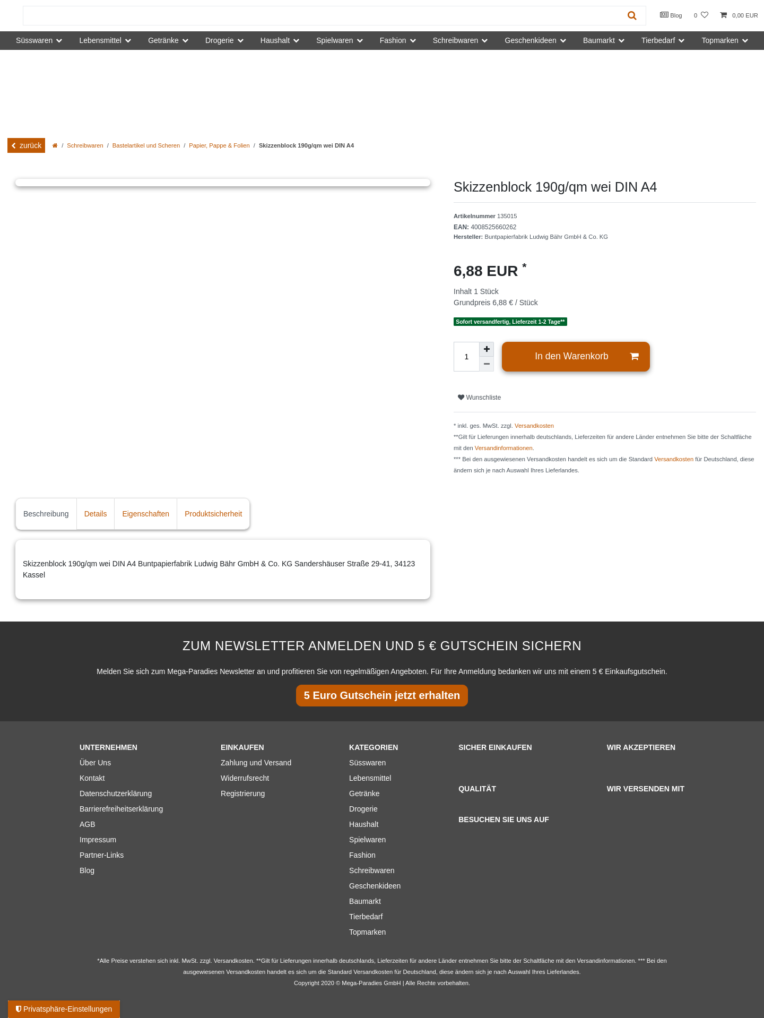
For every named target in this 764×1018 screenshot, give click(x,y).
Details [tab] (95, 514)
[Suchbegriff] (321, 15)
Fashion (362, 855)
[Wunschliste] (701, 15)
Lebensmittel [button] (100, 40)
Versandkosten (534, 425)
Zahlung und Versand (256, 762)
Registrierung (243, 793)
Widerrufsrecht (245, 778)
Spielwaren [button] (334, 40)
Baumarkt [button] (599, 40)
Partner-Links (102, 855)
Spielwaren (367, 839)
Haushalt (363, 824)
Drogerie (363, 809)
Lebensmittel (370, 778)
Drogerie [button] (219, 40)
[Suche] (632, 15)
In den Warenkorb (586, 356)
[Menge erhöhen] (486, 349)
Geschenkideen (375, 886)
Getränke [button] (163, 40)
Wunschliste (479, 397)
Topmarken (367, 932)
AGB (88, 824)
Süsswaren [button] (34, 40)
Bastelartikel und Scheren (146, 145)
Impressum (98, 839)
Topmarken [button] (720, 40)
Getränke (364, 793)
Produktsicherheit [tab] (213, 514)
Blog (671, 15)
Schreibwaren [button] (456, 40)
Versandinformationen (504, 448)
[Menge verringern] (486, 364)
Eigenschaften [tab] (145, 514)
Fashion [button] (393, 40)
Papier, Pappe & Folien (219, 145)
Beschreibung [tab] (46, 514)
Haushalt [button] (275, 40)
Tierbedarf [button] (658, 40)
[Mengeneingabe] (466, 357)
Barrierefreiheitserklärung (121, 809)
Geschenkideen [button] (531, 40)
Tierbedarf (366, 916)
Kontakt (92, 778)
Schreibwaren (85, 145)
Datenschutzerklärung (116, 793)
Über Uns (95, 762)
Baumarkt (365, 901)
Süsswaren (367, 762)
